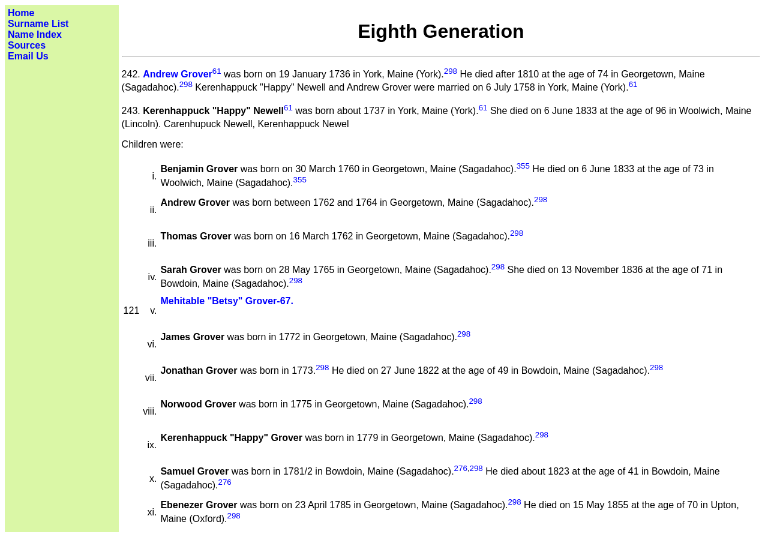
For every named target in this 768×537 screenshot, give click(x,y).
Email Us (28, 56)
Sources (27, 45)
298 (450, 71)
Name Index (35, 34)
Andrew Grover (177, 74)
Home (21, 13)
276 (460, 468)
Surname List (38, 24)
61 (216, 71)
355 (523, 165)
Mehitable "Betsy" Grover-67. (226, 301)
